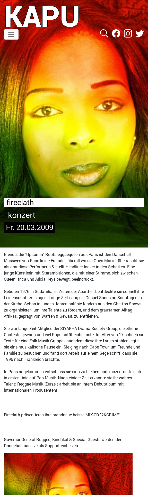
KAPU (42, 15)
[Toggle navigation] (11, 34)
